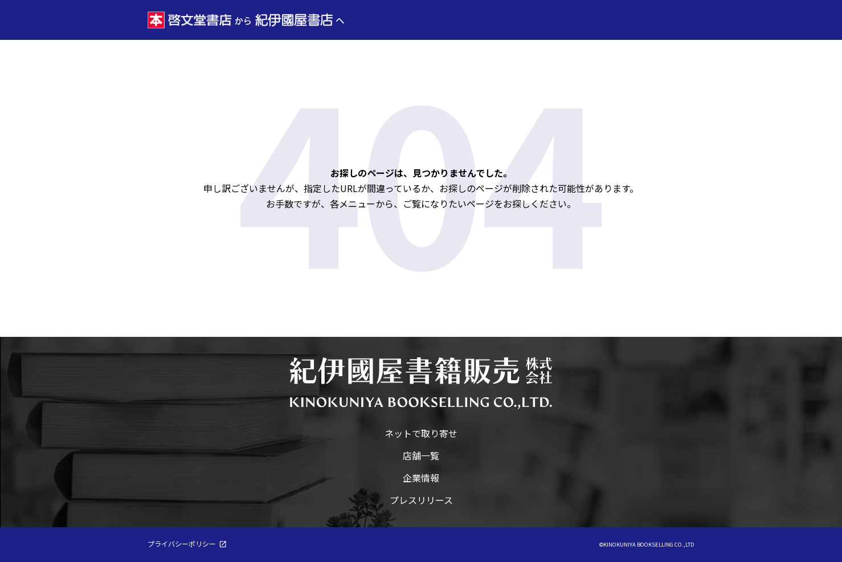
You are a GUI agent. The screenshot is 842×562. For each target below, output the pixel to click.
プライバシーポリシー (182, 543)
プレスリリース (421, 500)
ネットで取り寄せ (421, 433)
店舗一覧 (421, 455)
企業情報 (421, 477)
